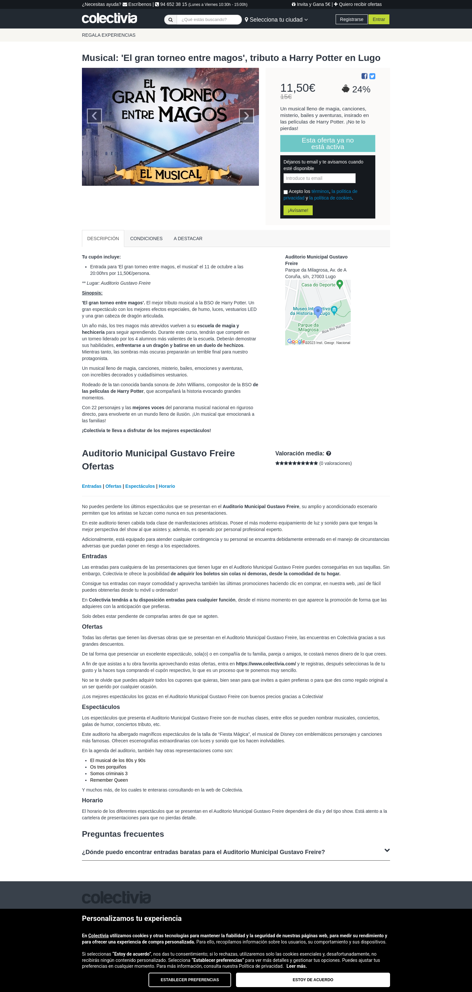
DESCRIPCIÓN (103, 238)
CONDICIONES (146, 238)
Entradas (92, 486)
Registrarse (352, 19)
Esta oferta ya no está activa (328, 143)
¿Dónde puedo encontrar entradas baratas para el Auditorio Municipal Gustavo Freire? (236, 851)
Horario (167, 486)
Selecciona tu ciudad (276, 19)
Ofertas (114, 486)
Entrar (379, 19)
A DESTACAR (188, 238)
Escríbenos (137, 4)
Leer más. (296, 966)
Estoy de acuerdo (313, 980)
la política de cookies (330, 197)
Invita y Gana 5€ (311, 4)
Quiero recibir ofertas (358, 4)
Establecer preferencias (190, 980)
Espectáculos (140, 486)
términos (320, 191)
